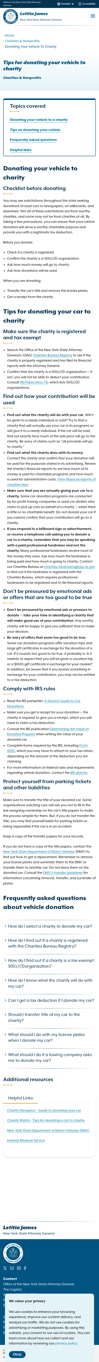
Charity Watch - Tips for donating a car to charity (46, 1120)
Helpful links (20, 150)
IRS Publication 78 (34, 382)
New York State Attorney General (41, 19)
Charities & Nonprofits (22, 41)
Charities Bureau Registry (52, 355)
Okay (17, 1354)
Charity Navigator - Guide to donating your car (44, 1110)
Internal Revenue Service (26, 1140)
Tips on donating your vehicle (35, 130)
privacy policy (66, 1343)
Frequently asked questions (33, 140)
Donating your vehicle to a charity (39, 120)
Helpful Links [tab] (20, 1097)
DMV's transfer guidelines (63, 873)
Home (9, 35)
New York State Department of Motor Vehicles (39, 852)
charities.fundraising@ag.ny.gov (69, 567)
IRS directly (78, 773)
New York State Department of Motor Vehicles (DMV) (48, 1130)
